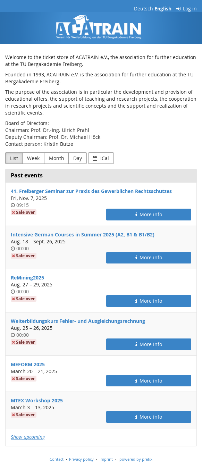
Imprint (106, 459)
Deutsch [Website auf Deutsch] (143, 8)
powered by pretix (135, 459)
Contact (57, 459)
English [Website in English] (162, 8)
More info (148, 214)
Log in (186, 8)
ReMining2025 (27, 277)
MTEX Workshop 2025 (37, 400)
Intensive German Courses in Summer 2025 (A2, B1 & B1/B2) (82, 234)
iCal (101, 158)
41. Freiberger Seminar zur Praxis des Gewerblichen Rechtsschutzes (91, 191)
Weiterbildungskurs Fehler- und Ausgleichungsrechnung (78, 321)
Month (56, 158)
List (14, 158)
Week (33, 158)
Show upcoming (28, 437)
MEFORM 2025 (28, 364)
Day (77, 158)
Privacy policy (81, 459)
